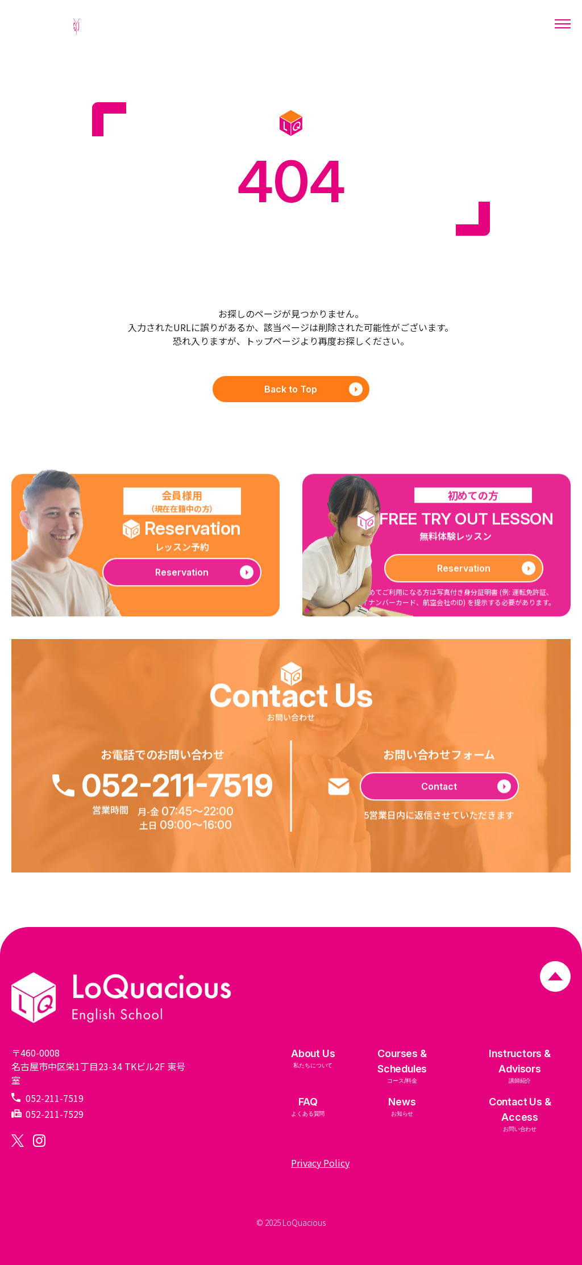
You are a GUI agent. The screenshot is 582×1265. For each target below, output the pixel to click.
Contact (466, 791)
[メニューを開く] (563, 23)
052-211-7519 (162, 791)
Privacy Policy (320, 1163)
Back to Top (313, 389)
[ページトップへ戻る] (555, 978)
